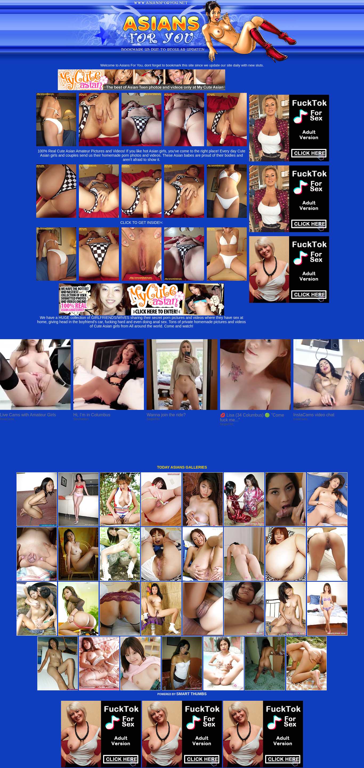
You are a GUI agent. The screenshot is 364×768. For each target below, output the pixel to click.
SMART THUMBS (191, 663)
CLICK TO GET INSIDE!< (141, 222)
